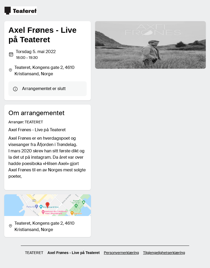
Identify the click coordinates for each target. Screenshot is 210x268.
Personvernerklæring (121, 252)
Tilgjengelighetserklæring (164, 252)
